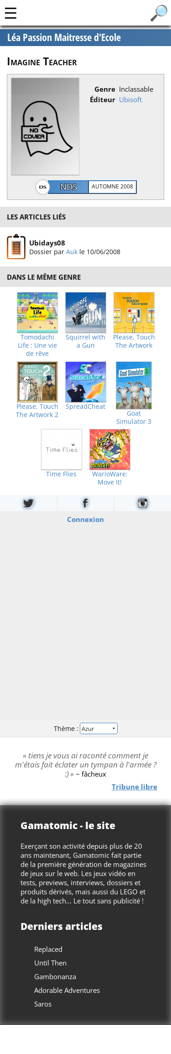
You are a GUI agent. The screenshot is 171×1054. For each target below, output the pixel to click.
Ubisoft (130, 99)
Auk (72, 251)
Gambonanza (55, 976)
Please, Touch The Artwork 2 (37, 410)
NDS (68, 186)
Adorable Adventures (67, 990)
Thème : (85, 728)
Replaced (48, 949)
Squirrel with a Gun (85, 341)
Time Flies (61, 474)
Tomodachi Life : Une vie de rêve (37, 345)
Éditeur (102, 99)
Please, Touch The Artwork (134, 341)
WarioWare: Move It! (110, 478)
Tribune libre (134, 786)
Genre (104, 89)
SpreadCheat (85, 406)
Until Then (50, 962)
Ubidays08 (47, 242)
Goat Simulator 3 (133, 417)
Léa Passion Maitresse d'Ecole (64, 37)
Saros (43, 1003)
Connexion (85, 519)
